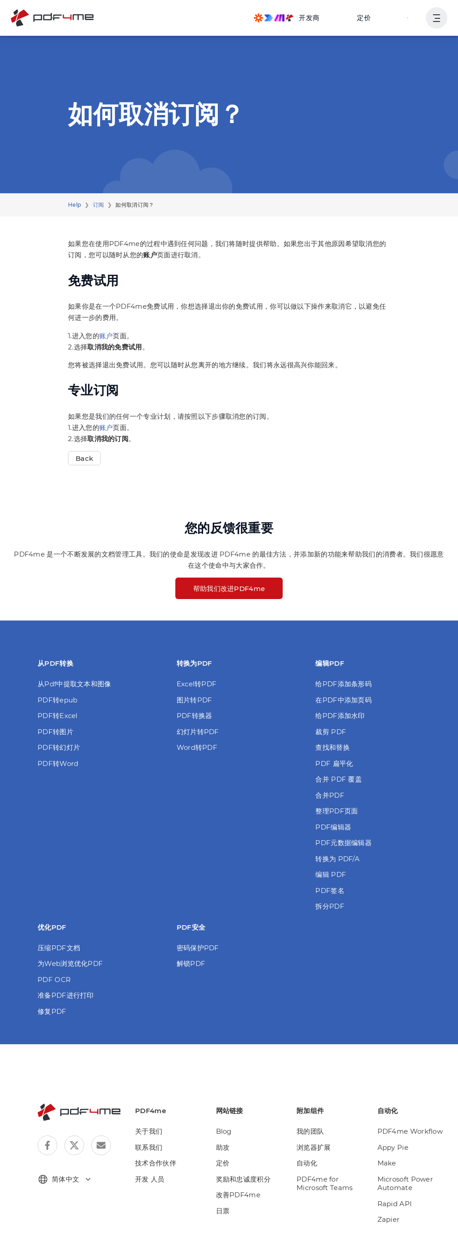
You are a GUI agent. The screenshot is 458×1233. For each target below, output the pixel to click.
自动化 (307, 1163)
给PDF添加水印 (340, 715)
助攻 (223, 1147)
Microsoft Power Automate (405, 1183)
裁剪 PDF (330, 731)
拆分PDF (329, 906)
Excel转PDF (197, 684)
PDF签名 (329, 890)
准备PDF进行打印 (66, 995)
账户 (106, 336)
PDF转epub (57, 700)
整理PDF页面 (336, 811)
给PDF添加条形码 (343, 684)
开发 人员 (150, 1179)
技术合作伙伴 (155, 1163)
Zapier (388, 1219)
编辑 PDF (330, 874)
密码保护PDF (198, 948)
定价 (364, 17)
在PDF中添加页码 (343, 700)
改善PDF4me (238, 1194)
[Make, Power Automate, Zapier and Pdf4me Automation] (286, 18)
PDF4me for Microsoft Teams (325, 1183)
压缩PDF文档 (59, 948)
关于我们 (148, 1131)
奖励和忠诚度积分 (243, 1179)
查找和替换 (332, 747)
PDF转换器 (194, 715)
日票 (223, 1211)
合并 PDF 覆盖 (338, 779)
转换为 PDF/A (337, 859)
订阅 (98, 204)
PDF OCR (54, 979)
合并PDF (329, 795)
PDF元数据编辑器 (343, 842)
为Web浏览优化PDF (70, 963)
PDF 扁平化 (334, 763)
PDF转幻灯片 (59, 747)
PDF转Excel (58, 715)
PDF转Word (58, 763)
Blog (224, 1131)
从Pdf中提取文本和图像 (74, 684)
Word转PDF (197, 747)
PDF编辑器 (333, 827)
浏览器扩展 (314, 1147)
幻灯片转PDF (198, 731)
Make (386, 1163)
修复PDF (52, 1011)
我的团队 (310, 1131)
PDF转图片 (55, 731)
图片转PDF (194, 700)
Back (84, 458)
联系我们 (148, 1147)
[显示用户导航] (436, 18)
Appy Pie (392, 1147)
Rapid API (394, 1203)
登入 (408, 17)
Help (74, 204)
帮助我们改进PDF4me (229, 588)
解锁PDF (191, 963)
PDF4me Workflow (410, 1131)
